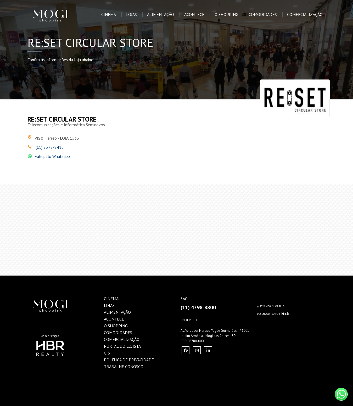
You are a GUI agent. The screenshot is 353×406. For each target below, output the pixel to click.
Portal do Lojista (122, 346)
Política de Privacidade (129, 359)
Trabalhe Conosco (123, 366)
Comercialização (305, 14)
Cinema (108, 14)
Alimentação (160, 14)
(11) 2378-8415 (49, 147)
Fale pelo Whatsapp (52, 156)
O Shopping (226, 14)
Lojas (131, 14)
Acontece (194, 14)
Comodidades (263, 14)
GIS (107, 353)
